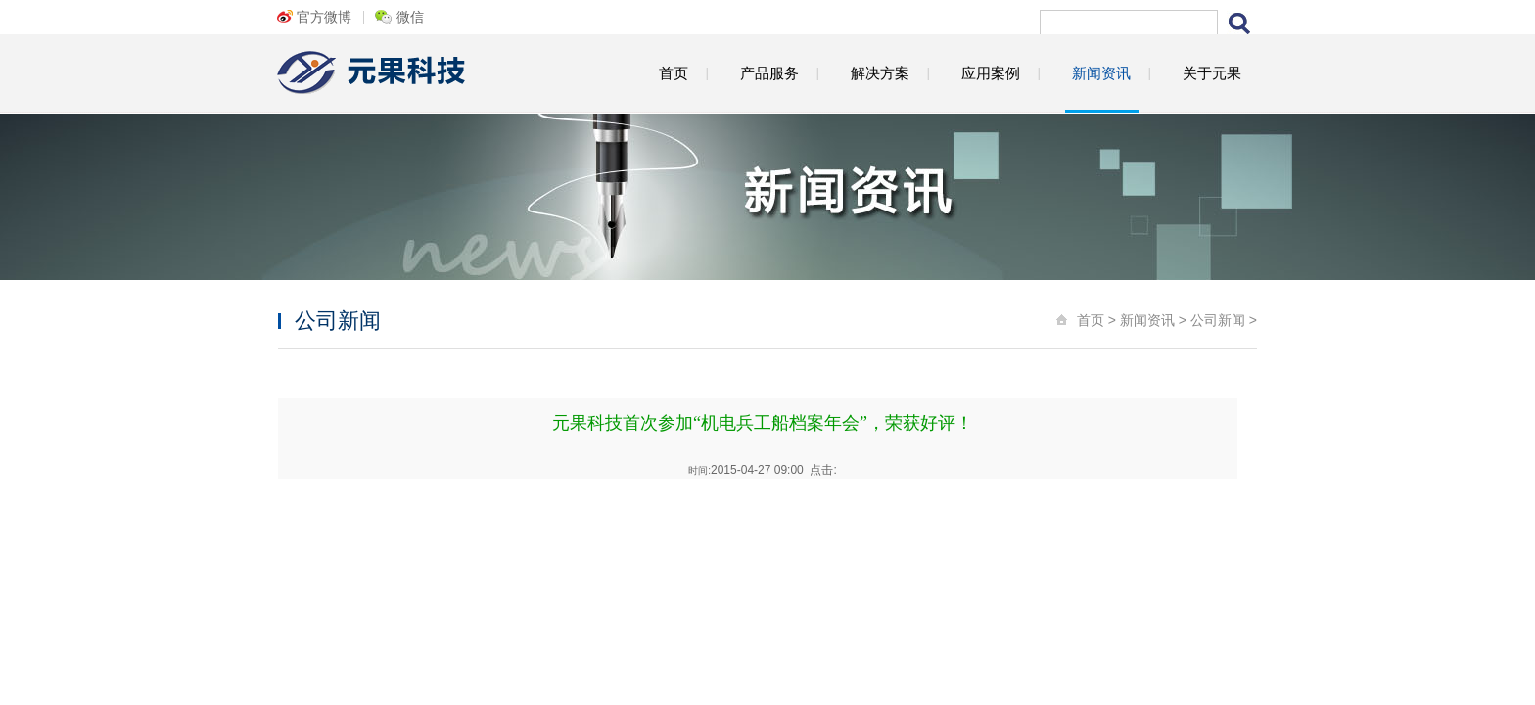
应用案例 (990, 73)
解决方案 (880, 73)
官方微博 (324, 16)
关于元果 (1212, 73)
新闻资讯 (1101, 73)
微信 (410, 16)
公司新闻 (1217, 320)
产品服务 (769, 73)
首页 (673, 73)
